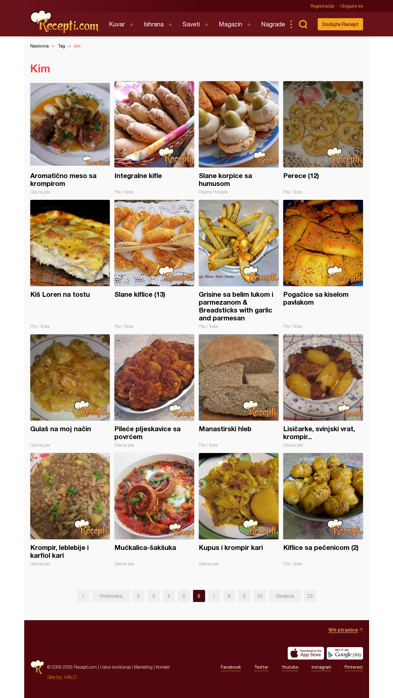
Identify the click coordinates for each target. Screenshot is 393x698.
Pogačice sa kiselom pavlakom (323, 264)
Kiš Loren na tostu (70, 264)
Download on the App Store (306, 653)
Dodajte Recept (340, 24)
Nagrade (273, 24)
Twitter (261, 667)
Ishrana (154, 24)
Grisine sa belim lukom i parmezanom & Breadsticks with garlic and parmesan (239, 264)
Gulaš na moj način (70, 391)
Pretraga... (303, 24)
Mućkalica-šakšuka (154, 509)
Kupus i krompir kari (239, 509)
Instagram (321, 667)
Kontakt (163, 667)
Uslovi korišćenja (115, 667)
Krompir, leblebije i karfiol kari (70, 509)
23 (310, 596)
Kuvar (117, 24)
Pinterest (354, 667)
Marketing (143, 667)
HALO (70, 677)
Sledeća (285, 596)
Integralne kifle (154, 137)
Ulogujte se (351, 6)
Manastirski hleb (239, 391)
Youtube (290, 667)
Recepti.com (65, 22)
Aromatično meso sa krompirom (70, 137)
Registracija (322, 6)
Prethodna (111, 596)
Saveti (191, 24)
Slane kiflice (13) (154, 264)
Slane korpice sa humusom (239, 137)
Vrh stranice (343, 630)
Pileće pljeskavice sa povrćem (154, 391)
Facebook (231, 667)
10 (259, 596)
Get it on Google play (345, 653)
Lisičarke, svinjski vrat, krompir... (323, 391)
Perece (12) (323, 137)
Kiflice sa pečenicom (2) (323, 509)
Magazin (230, 24)
